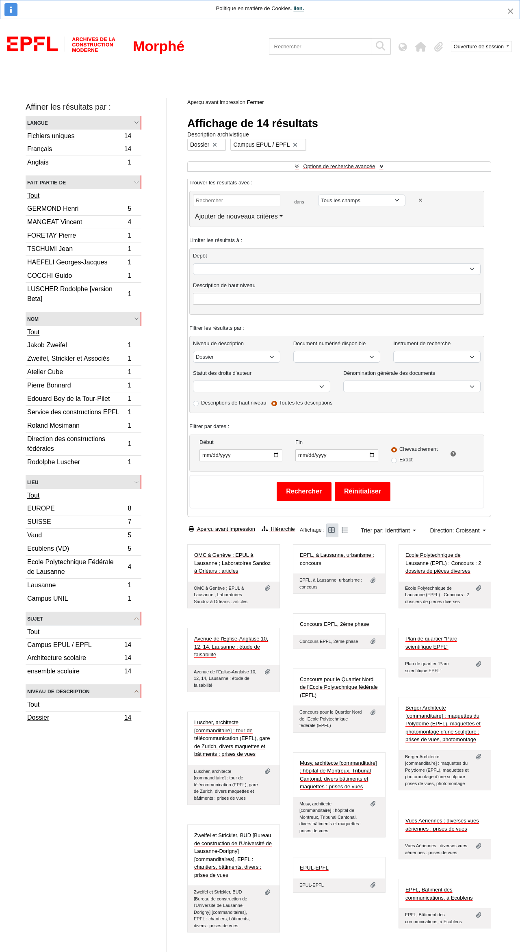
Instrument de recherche (422, 343)
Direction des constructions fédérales (79, 443)
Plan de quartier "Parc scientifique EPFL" (431, 643)
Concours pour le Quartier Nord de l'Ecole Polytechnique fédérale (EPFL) (339, 687)
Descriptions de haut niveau (233, 403)
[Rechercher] (320, 46)
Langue (37, 122)
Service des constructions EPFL (79, 413)
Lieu (32, 482)
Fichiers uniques (79, 137)
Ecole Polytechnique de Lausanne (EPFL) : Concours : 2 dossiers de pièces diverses (443, 563)
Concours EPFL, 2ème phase (334, 624)
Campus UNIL (79, 599)
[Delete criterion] (420, 200)
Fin (299, 442)
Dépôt (200, 256)
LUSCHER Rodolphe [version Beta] (79, 294)
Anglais (79, 163)
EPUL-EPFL (314, 868)
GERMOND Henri (79, 210)
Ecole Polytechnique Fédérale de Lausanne (79, 566)
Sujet (35, 618)
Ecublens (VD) (79, 550)
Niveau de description (58, 691)
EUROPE (79, 509)
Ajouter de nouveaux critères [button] (236, 216)
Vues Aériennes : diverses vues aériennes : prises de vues (442, 825)
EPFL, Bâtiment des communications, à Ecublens (438, 894)
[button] (421, 47)
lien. (298, 8)
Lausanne (79, 586)
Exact (406, 460)
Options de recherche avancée (339, 166)
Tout (33, 195)
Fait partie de (46, 182)
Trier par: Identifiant (386, 530)
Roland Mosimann (79, 427)
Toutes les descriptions (306, 403)
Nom (33, 318)
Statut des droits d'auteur (222, 373)
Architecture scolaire (79, 659)
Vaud (79, 536)
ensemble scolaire (79, 672)
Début (206, 442)
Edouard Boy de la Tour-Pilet (79, 400)
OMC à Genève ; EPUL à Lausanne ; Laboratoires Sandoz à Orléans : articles (232, 563)
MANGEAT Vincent (79, 223)
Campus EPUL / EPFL (79, 645)
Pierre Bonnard (79, 386)
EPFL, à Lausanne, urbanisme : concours (337, 559)
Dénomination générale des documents (389, 373)
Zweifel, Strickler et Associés (79, 360)
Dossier (79, 718)
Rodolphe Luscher (79, 463)
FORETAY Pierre (79, 236)
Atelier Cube (79, 373)
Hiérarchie (278, 529)
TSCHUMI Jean (79, 250)
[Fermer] (510, 11)
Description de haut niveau (224, 285)
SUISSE (79, 523)
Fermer (255, 102)
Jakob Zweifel (79, 346)
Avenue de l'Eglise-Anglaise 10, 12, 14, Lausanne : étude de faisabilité (231, 647)
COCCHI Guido (79, 277)
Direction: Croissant (455, 530)
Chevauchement (418, 449)
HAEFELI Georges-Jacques (79, 263)
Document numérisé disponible (329, 343)
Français (79, 150)
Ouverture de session (479, 46)
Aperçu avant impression (222, 529)
